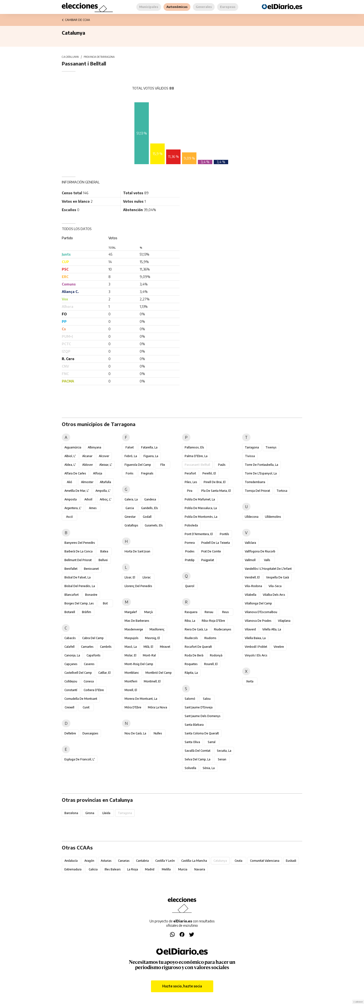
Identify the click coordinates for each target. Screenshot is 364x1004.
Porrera (190, 542)
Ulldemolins (273, 516)
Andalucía (71, 860)
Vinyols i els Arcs (256, 655)
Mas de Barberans (137, 620)
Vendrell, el (252, 577)
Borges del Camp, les (79, 603)
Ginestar (130, 516)
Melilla (166, 869)
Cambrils (106, 646)
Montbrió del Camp (158, 672)
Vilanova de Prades (258, 620)
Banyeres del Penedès (79, 542)
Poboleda (191, 525)
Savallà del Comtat (197, 750)
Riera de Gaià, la (196, 629)
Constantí (70, 690)
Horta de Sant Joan (137, 551)
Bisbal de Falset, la (77, 577)
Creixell (69, 707)
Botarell (69, 612)
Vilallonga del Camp (258, 603)
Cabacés (70, 638)
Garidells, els (149, 508)
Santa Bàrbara (194, 724)
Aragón (89, 860)
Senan (222, 759)
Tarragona (252, 447)
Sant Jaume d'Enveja (199, 707)
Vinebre (279, 646)
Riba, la (190, 620)
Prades (190, 551)
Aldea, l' (70, 464)
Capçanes (70, 664)
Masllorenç (157, 629)
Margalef (131, 612)
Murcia (182, 869)
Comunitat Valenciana (264, 860)
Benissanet (91, 568)
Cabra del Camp (93, 638)
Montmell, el (152, 681)
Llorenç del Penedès (138, 586)
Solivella (190, 768)
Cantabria (142, 860)
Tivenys (270, 447)
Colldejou (70, 681)
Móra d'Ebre (133, 707)
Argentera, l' (72, 508)
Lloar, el (130, 577)
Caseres (89, 664)
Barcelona (71, 813)
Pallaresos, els (194, 447)
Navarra (199, 869)
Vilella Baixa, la (255, 638)
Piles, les (191, 482)
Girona (89, 813)
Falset (130, 447)
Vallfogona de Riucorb (260, 551)
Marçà (148, 612)
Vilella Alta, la (271, 629)
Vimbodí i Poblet (256, 646)
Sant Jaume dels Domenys (202, 716)
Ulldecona (251, 516)
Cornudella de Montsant (80, 698)
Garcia (130, 508)
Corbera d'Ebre (94, 690)
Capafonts (93, 655)
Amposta (70, 499)
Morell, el (131, 690)
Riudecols (191, 638)
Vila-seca (275, 586)
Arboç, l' (105, 499)
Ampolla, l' (102, 490)
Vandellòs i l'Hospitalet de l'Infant (268, 568)
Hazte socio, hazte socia (182, 986)
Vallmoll (250, 560)
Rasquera (191, 612)
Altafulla (105, 482)
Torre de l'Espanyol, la (261, 473)
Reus (225, 612)
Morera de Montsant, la (141, 698)
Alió (69, 482)
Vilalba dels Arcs (274, 594)
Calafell (69, 646)
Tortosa (281, 490)
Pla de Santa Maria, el (216, 490)
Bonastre (91, 594)
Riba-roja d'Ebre (213, 620)
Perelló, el (209, 473)
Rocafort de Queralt (198, 646)
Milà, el (148, 646)
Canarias (124, 860)
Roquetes (191, 664)
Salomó (190, 698)
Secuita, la (224, 750)
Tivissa (250, 456)
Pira (189, 490)
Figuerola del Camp (138, 464)
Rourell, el (211, 664)
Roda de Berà (194, 655)
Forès (129, 473)
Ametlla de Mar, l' (76, 490)
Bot (105, 603)
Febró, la (131, 456)
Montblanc (132, 672)
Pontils (224, 534)
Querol (189, 586)
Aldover (87, 464)
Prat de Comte (211, 551)
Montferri (131, 681)
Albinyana (94, 447)
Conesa (89, 681)
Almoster (87, 482)
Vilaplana (284, 620)
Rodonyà (216, 655)
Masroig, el (152, 638)
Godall (147, 516)
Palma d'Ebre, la (196, 456)
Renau (209, 612)
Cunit (86, 707)
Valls (267, 560)
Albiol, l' (70, 456)
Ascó (69, 516)
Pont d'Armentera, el (199, 534)
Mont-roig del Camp (139, 664)
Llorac (147, 577)
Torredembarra (255, 482)
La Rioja (132, 869)
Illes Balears (113, 869)
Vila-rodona (253, 586)
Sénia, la (209, 768)
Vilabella (250, 594)
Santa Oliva (192, 742)
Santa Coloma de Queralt (202, 733)
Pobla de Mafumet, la (200, 499)
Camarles (87, 646)
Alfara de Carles (75, 473)
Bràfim (86, 612)
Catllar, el (104, 672)
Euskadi (291, 860)
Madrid (149, 869)
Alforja (97, 473)
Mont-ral (149, 655)
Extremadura (73, 869)
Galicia (93, 869)
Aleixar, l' (105, 464)
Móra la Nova (157, 707)
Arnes (93, 508)
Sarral (211, 742)
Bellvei (103, 560)
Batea (104, 551)
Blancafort (71, 594)
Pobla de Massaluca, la (201, 508)
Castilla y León (165, 860)
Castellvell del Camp (78, 672)
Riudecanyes (222, 629)
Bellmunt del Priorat (78, 560)
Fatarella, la (149, 447)
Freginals (147, 473)
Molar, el (130, 655)
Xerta (249, 681)
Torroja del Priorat (257, 490)
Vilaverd (250, 629)
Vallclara (250, 542)
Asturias (106, 860)
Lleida (106, 813)
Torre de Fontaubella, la (261, 464)
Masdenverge (134, 629)
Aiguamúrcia (72, 447)
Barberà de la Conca (78, 551)
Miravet (165, 646)
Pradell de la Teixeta (215, 542)
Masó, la (131, 646)
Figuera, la (151, 456)
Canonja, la (72, 655)
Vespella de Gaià (277, 577)
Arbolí (88, 499)
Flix (162, 464)
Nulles (158, 733)
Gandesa (150, 499)
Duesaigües (90, 733)
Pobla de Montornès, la (201, 516)
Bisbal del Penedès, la (79, 586)
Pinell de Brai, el (215, 482)
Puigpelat (207, 560)
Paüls (222, 464)
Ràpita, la (191, 672)
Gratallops (131, 525)
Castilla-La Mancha (194, 860)
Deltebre (70, 733)
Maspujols (131, 638)
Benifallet (70, 568)
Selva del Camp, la (197, 759)
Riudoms (210, 638)
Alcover (104, 456)
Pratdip (190, 560)
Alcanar (87, 456)
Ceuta (238, 860)
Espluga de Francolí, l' (79, 759)
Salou (207, 698)
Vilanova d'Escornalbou (261, 612)
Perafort (190, 473)
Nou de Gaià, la (135, 733)
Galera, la (131, 499)
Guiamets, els (154, 525)
